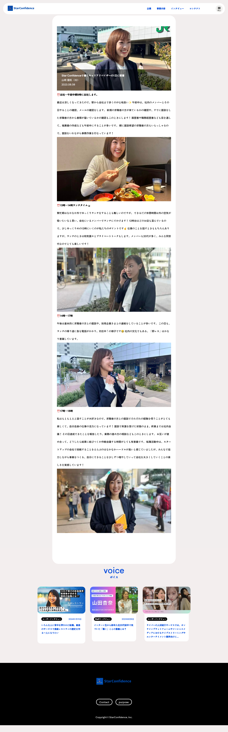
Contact (104, 709)
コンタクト (194, 8)
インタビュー (177, 8)
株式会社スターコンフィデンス (21, 8)
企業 (149, 8)
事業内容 (161, 8)
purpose (124, 709)
